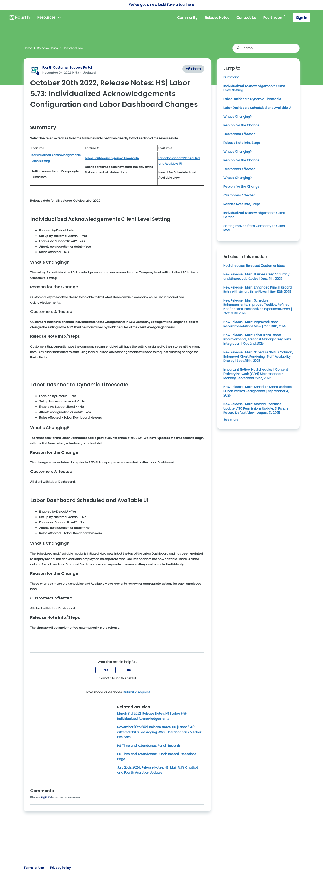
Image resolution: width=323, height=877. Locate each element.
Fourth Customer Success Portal (67, 67)
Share (193, 68)
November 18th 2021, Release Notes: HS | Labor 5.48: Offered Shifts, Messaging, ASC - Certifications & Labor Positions (159, 732)
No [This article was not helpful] (129, 670)
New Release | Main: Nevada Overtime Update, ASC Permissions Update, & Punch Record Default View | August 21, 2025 (255, 408)
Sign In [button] (301, 17)
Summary (231, 77)
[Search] (266, 48)
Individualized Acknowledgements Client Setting (254, 215)
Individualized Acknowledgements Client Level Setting (254, 88)
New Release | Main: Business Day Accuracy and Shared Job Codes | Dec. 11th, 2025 (256, 276)
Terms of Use (34, 868)
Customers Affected (239, 134)
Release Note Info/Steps (241, 143)
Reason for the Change (241, 125)
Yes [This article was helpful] (105, 670)
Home (28, 48)
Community (187, 17)
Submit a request (136, 692)
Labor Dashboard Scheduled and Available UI (257, 108)
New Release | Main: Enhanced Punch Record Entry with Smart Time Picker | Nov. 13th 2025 (257, 289)
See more (230, 419)
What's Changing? (237, 116)
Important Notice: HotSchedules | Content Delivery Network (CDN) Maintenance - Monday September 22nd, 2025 (255, 373)
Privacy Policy (60, 868)
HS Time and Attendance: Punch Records (148, 745)
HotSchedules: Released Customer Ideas (254, 265)
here (190, 4)
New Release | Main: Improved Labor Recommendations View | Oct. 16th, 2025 (254, 324)
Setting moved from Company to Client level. (254, 228)
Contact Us (246, 17)
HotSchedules (72, 48)
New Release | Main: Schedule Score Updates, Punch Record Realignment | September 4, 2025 (257, 391)
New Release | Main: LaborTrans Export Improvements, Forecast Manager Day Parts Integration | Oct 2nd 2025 (257, 339)
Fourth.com (273, 17)
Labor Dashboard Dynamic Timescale (252, 99)
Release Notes (217, 17)
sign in (46, 797)
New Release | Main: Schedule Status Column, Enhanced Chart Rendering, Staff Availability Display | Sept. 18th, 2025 (258, 356)
